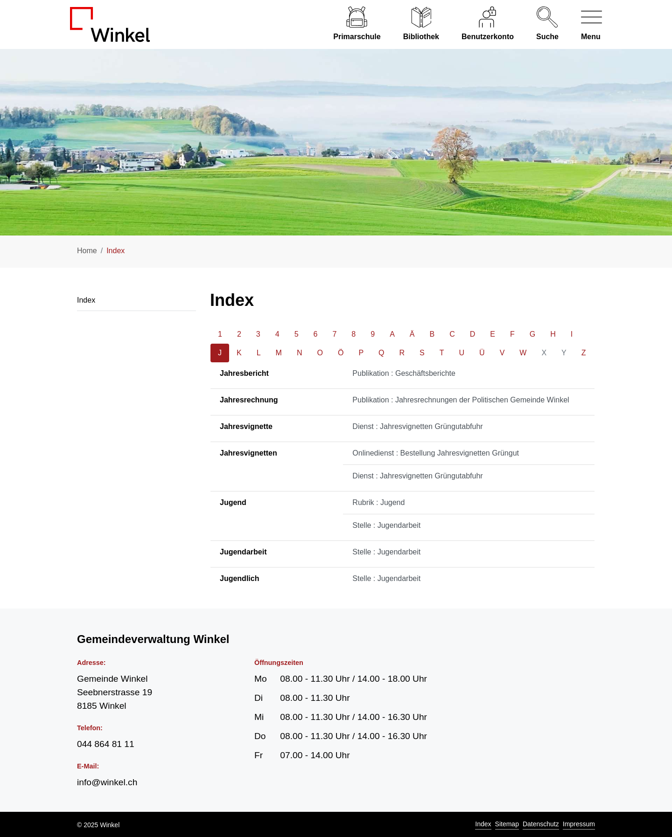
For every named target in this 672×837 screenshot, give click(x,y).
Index (483, 824)
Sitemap (507, 824)
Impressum (579, 824)
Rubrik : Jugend (378, 502)
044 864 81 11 (105, 744)
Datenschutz (541, 824)
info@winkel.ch (107, 782)
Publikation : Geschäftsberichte (403, 373)
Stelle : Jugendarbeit (386, 525)
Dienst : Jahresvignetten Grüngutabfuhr (417, 426)
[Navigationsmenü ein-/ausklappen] (586, 24)
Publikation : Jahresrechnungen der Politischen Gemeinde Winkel (460, 400)
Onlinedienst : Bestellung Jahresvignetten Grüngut (435, 453)
